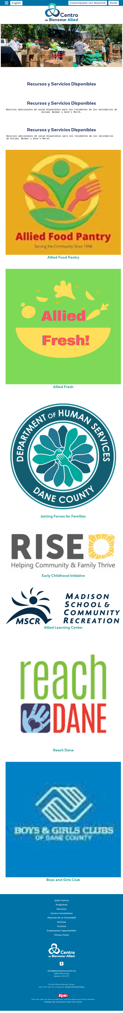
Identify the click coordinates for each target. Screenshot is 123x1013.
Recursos (61, 911)
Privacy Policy (61, 937)
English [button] (16, 3)
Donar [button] (113, 2)
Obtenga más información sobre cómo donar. (63, 1004)
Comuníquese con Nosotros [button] (88, 2)
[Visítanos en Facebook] (61, 966)
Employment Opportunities (61, 932)
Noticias (61, 924)
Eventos (61, 928)
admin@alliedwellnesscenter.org (62, 973)
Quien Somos (61, 902)
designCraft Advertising (74, 989)
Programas (61, 907)
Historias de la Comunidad (61, 920)
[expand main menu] (7, 4)
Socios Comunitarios (62, 915)
